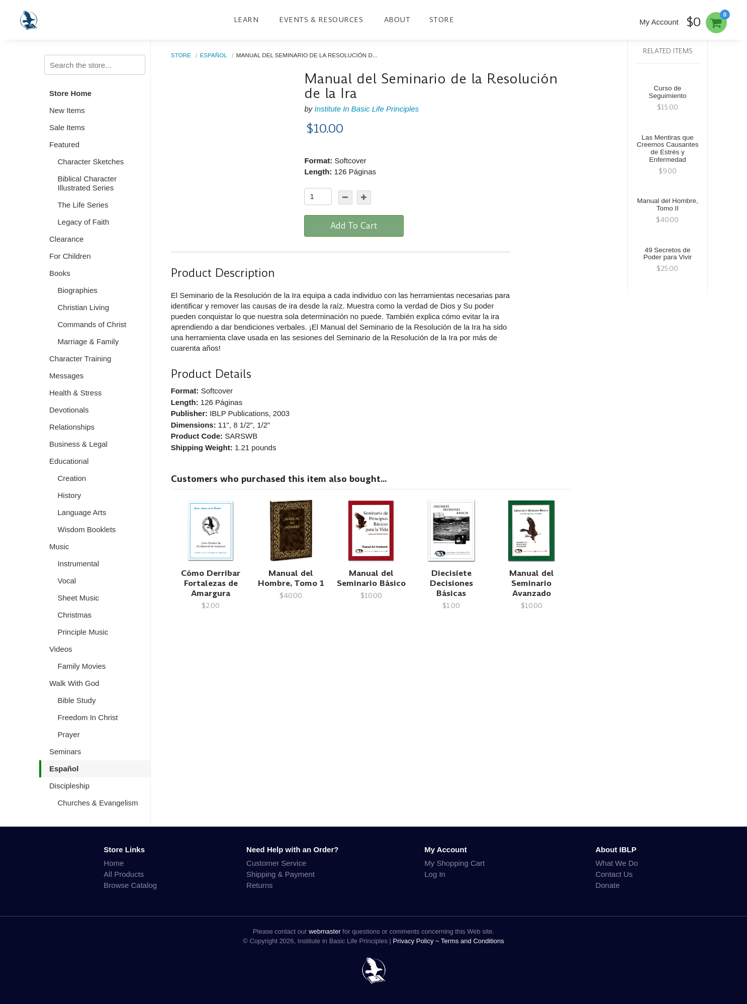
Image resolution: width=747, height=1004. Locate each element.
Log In (434, 874)
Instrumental (79, 563)
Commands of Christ (92, 324)
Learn (246, 20)
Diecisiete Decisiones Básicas (451, 583)
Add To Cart (354, 226)
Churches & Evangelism (98, 802)
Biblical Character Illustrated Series (87, 183)
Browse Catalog (130, 885)
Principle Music (83, 632)
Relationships (72, 427)
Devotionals (68, 410)
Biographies (78, 290)
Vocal (67, 580)
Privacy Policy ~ (417, 941)
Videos (60, 649)
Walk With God (74, 683)
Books (59, 273)
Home (114, 863)
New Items (67, 110)
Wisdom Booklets (87, 529)
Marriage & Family (88, 341)
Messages (66, 375)
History (69, 495)
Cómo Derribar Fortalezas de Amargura (210, 583)
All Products (124, 874)
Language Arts (82, 512)
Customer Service (276, 863)
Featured (64, 144)
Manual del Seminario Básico (371, 578)
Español (63, 768)
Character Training (80, 358)
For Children (70, 256)
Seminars (65, 751)
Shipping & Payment (280, 874)
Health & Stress (75, 392)
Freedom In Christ (88, 717)
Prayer (69, 734)
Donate (607, 885)
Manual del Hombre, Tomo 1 (291, 578)
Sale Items (67, 127)
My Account (659, 22)
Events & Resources (321, 20)
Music (59, 546)
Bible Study (77, 700)
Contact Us (613, 874)
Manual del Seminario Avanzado (531, 583)
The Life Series (83, 204)
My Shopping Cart (454, 863)
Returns (259, 885)
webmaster (325, 931)
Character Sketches (91, 161)
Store (441, 20)
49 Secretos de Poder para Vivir (667, 253)
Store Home (70, 93)
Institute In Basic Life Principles (366, 109)
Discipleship (69, 785)
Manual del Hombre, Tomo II (667, 204)
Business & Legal (78, 444)
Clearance (66, 239)
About (397, 20)
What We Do (616, 863)
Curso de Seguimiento (667, 91)
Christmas (75, 615)
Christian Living (84, 307)
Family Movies (82, 666)
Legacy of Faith (84, 222)
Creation (72, 478)
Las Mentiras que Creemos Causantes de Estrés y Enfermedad (667, 149)
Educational (68, 461)
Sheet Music (79, 597)
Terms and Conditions (472, 941)
